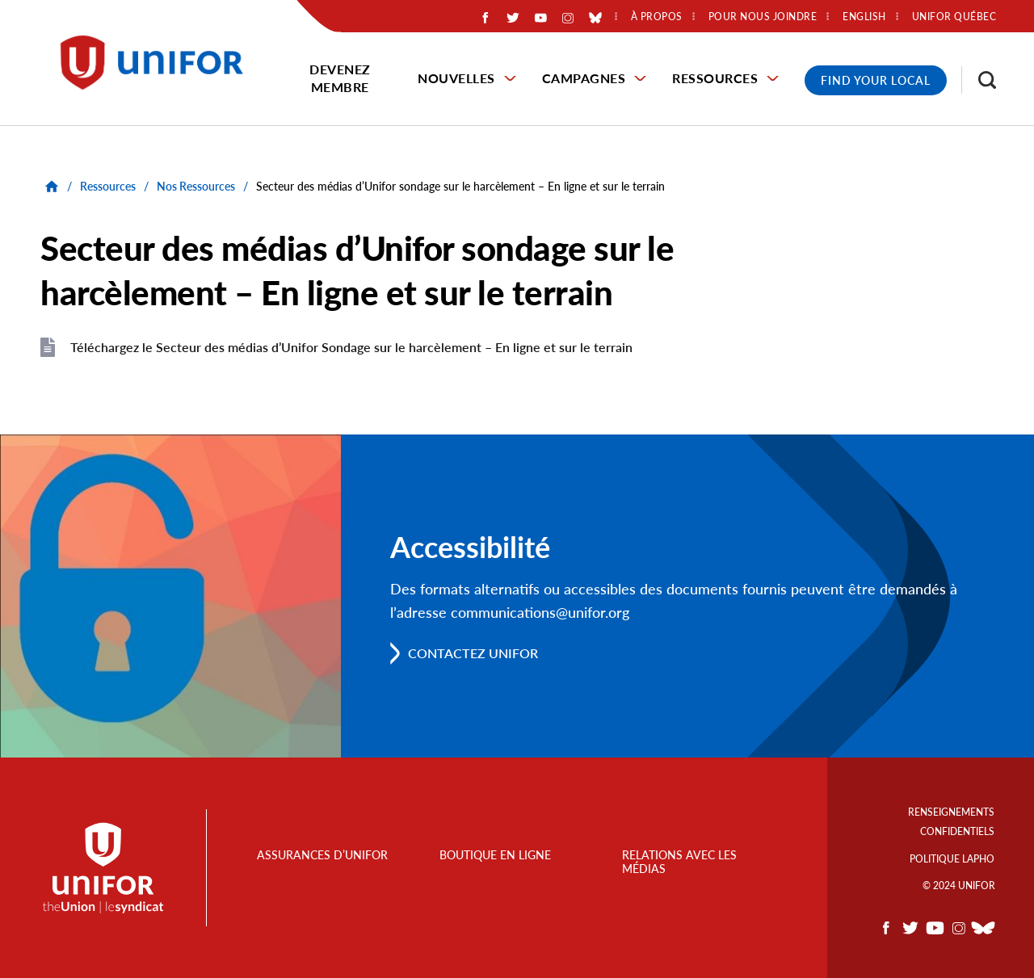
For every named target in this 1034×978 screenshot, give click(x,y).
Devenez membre (340, 77)
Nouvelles (456, 78)
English (864, 17)
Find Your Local (876, 80)
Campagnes (584, 78)
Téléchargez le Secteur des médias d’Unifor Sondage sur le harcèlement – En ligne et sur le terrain (351, 347)
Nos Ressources (196, 186)
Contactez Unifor (473, 653)
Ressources (715, 78)
